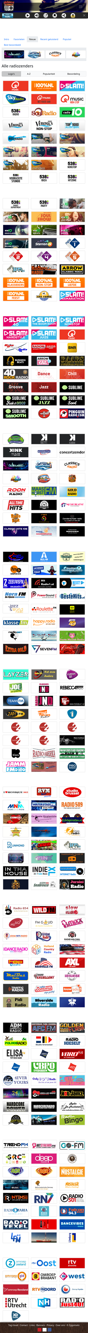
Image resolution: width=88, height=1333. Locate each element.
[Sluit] (84, 15)
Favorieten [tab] (19, 39)
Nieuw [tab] (32, 39)
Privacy (50, 1325)
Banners (40, 1325)
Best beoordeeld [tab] (12, 44)
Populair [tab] (67, 39)
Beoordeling (73, 73)
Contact (24, 1325)
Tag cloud (13, 1325)
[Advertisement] (44, 27)
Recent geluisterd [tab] (49, 39)
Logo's (11, 73)
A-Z (29, 73)
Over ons (60, 1325)
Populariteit (49, 73)
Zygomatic (74, 1325)
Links (32, 1325)
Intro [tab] (6, 39)
